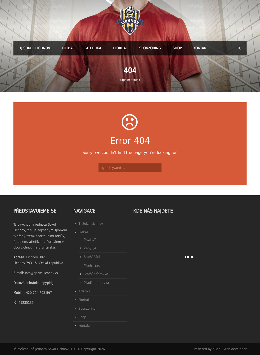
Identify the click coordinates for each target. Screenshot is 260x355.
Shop (177, 48)
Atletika (93, 48)
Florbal (120, 48)
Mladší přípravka (96, 283)
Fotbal (68, 48)
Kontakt (200, 48)
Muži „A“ (90, 240)
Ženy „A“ (90, 248)
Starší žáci (92, 257)
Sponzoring (150, 48)
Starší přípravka (96, 274)
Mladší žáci (92, 265)
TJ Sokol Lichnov (34, 48)
